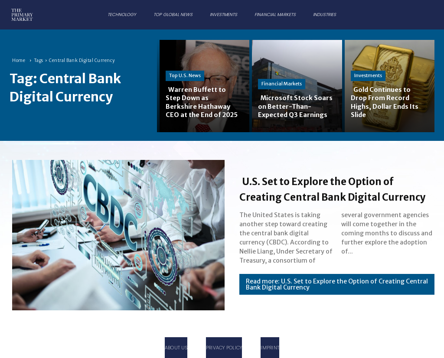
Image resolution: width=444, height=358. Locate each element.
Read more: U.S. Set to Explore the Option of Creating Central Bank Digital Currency (337, 292)
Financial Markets (281, 76)
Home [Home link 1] (18, 60)
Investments (368, 76)
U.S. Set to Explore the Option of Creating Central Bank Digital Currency (333, 188)
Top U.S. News (185, 67)
